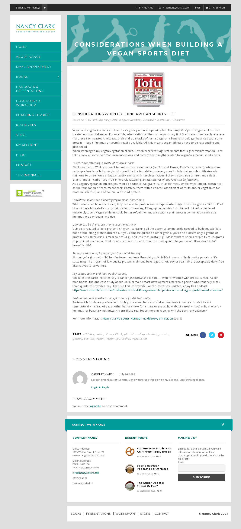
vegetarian (139, 338)
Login (198, 7)
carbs (100, 334)
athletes (88, 334)
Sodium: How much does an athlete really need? (154, 450)
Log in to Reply (100, 387)
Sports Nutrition (131, 120)
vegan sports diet (118, 338)
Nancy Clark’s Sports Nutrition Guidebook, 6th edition (138, 318)
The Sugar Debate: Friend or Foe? (150, 484)
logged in (95, 406)
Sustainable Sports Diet (156, 120)
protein (164, 334)
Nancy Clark (113, 334)
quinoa (77, 338)
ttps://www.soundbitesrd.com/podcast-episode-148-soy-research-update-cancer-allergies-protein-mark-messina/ (148, 290)
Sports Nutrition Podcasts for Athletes (152, 467)
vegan (100, 338)
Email (181, 462)
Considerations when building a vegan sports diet (123, 114)
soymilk (89, 338)
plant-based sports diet (140, 334)
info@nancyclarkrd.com (85, 472)
